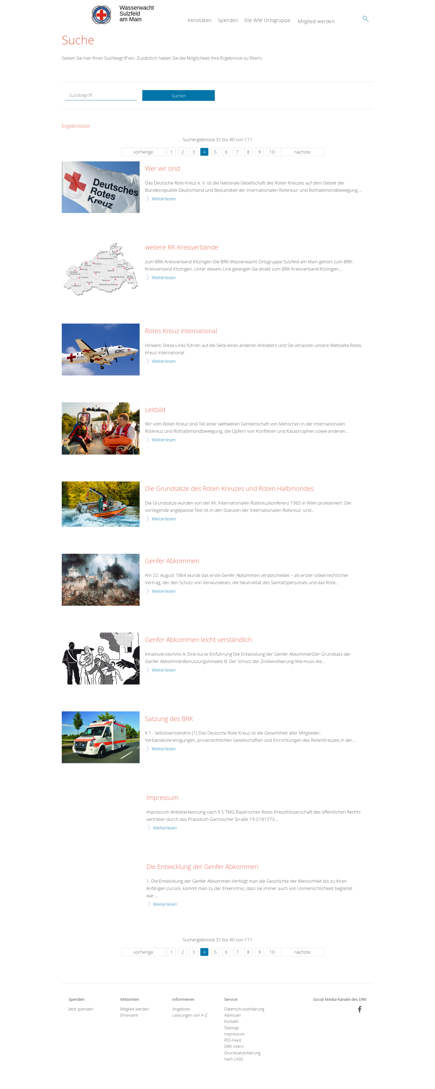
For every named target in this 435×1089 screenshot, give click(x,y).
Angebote (181, 1009)
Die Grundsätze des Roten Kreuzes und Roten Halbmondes (229, 489)
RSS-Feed (232, 1040)
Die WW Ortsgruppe (267, 20)
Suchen (178, 96)
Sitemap (231, 1028)
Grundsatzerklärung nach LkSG (242, 1056)
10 (272, 152)
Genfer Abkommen (172, 562)
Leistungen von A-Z (189, 1015)
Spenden (228, 20)
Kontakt (231, 1021)
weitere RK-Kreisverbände (181, 248)
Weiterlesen (164, 199)
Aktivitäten (199, 20)
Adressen (232, 1015)
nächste (302, 152)
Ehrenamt (129, 1015)
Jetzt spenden (80, 1009)
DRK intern (234, 1046)
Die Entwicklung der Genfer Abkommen (202, 867)
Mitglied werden (316, 21)
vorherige (143, 152)
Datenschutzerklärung (243, 1009)
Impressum (162, 798)
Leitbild (155, 410)
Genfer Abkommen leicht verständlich (198, 640)
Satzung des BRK (169, 719)
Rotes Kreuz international (181, 332)
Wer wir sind (162, 169)
